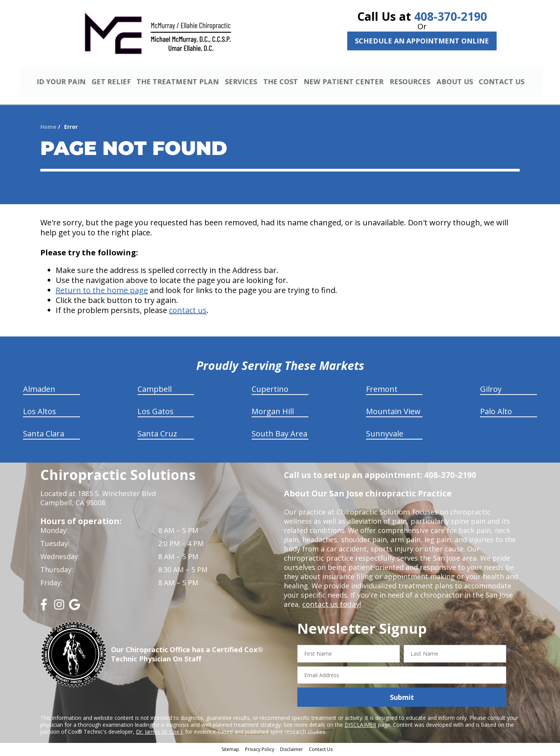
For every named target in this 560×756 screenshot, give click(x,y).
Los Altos (39, 412)
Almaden (39, 390)
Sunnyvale (384, 435)
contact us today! (331, 605)
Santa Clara (43, 435)
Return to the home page (102, 291)
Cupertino (270, 390)
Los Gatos (156, 412)
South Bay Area (279, 435)
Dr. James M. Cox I (159, 732)
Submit (402, 698)
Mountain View (393, 412)
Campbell (155, 390)
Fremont (382, 390)
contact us (188, 311)
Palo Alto (496, 412)
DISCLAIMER (360, 725)
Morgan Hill (273, 412)
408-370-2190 (450, 16)
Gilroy (491, 390)
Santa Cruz (157, 435)
